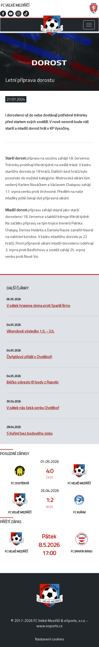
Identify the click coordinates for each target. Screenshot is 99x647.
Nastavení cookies (49, 639)
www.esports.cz (49, 626)
